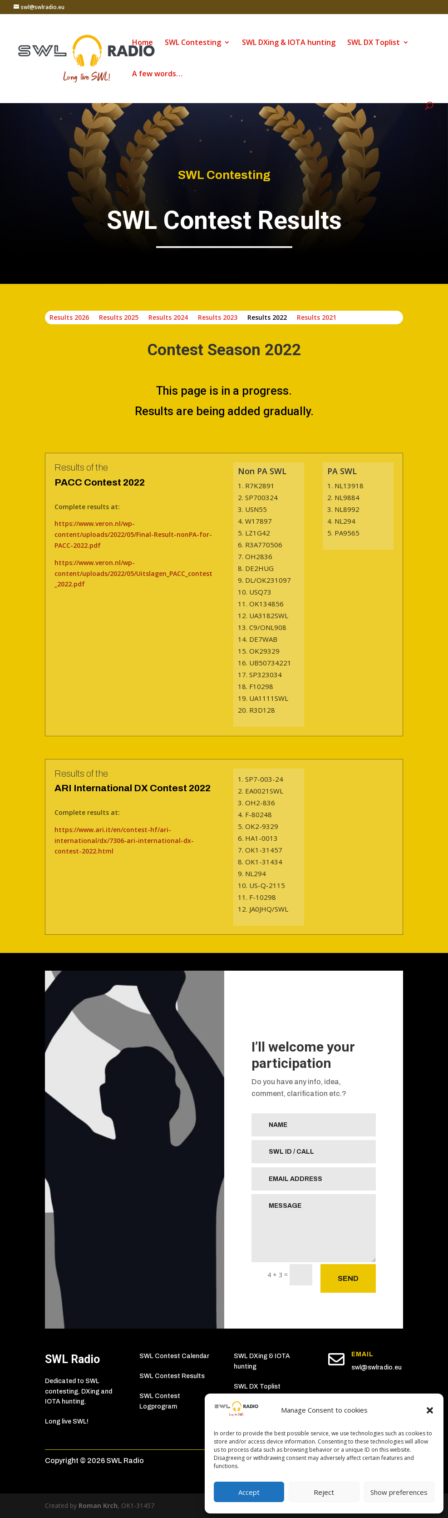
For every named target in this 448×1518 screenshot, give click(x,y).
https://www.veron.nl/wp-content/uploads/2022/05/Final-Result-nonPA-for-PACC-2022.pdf (133, 534)
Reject (324, 1492)
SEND (348, 1278)
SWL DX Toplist (373, 43)
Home (142, 43)
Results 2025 (118, 318)
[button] (429, 1410)
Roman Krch (98, 1505)
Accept (249, 1492)
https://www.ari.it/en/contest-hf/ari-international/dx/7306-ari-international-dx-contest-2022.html (124, 840)
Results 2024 (168, 318)
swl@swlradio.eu (376, 1367)
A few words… (157, 74)
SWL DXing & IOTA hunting (288, 43)
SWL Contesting (193, 43)
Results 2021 (316, 318)
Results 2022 (267, 318)
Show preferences (399, 1492)
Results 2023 (217, 318)
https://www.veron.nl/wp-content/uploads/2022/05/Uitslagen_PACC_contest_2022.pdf (133, 573)
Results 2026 (69, 318)
